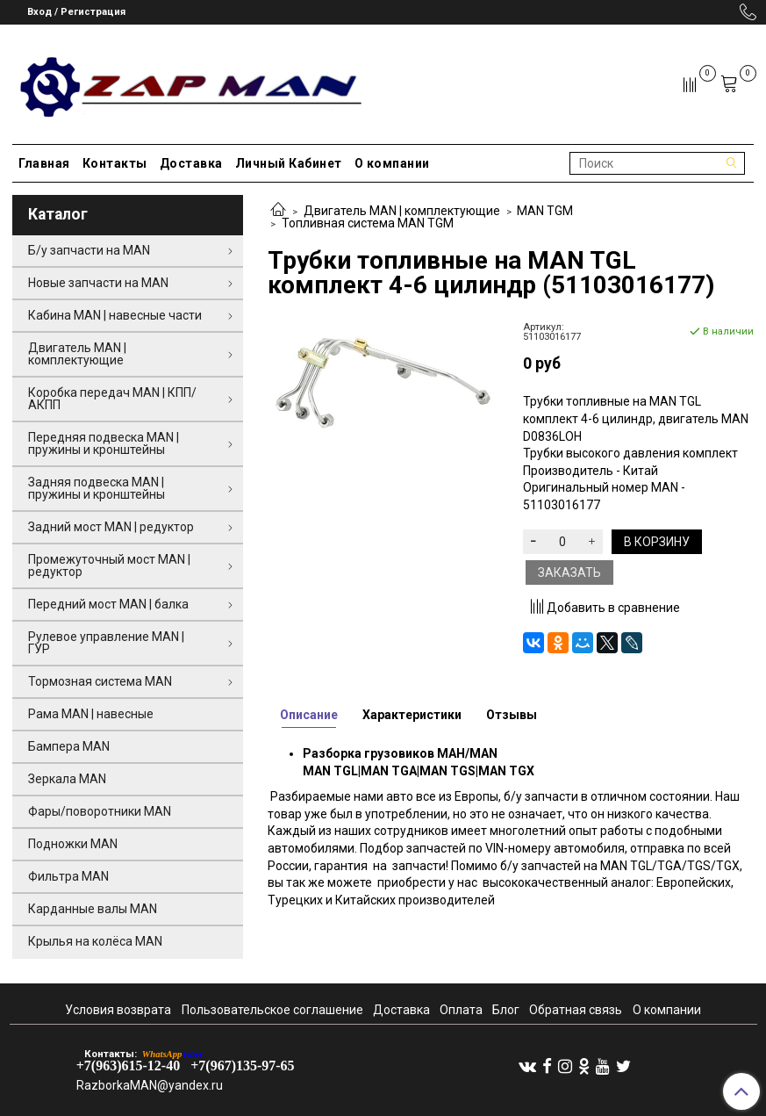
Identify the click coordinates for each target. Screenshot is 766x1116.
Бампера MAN (69, 746)
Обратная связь (575, 1010)
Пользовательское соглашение (272, 1010)
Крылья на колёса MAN (95, 941)
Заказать (569, 572)
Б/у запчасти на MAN (89, 250)
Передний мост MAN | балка (108, 604)
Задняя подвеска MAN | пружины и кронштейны (96, 488)
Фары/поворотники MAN (99, 811)
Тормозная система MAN (100, 681)
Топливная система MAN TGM (368, 223)
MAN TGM (545, 211)
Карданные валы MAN (92, 909)
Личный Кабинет (288, 163)
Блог (505, 1010)
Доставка (191, 163)
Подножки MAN (73, 844)
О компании (392, 163)
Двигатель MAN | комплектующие (402, 211)
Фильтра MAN (68, 876)
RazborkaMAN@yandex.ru (149, 1085)
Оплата (461, 1010)
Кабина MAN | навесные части (115, 315)
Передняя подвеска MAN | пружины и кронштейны (103, 443)
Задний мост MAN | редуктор (111, 527)
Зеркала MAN (67, 779)
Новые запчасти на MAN (98, 283)
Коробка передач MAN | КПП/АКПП (112, 398)
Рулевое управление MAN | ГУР (106, 643)
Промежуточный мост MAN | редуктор (109, 565)
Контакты (114, 163)
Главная (44, 163)
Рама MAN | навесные (91, 714)
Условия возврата (118, 1010)
